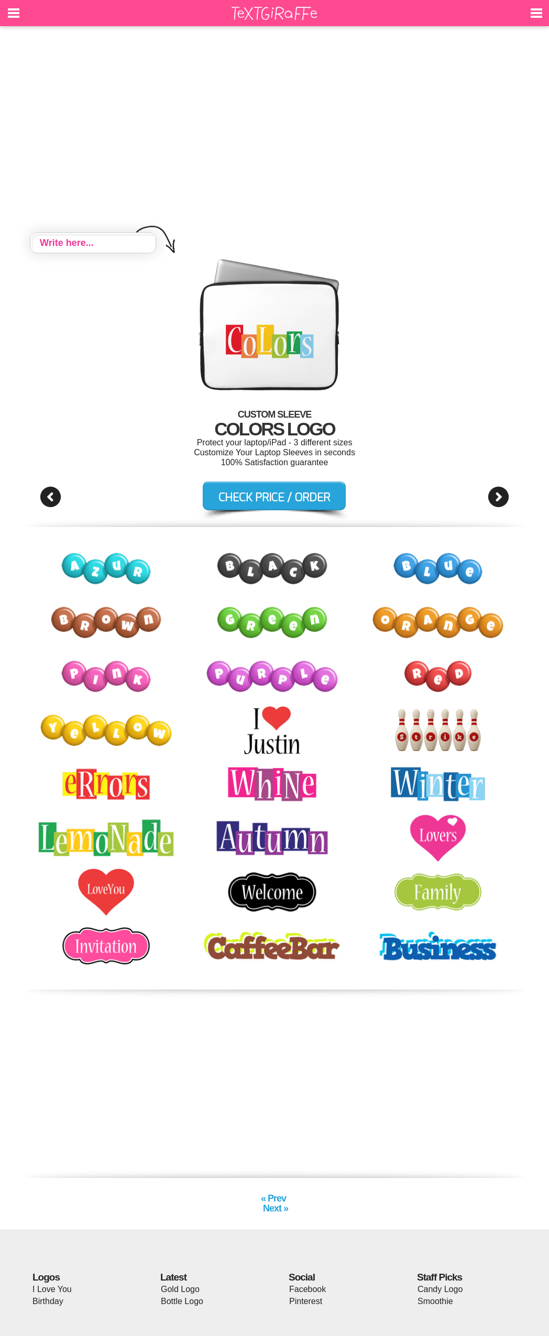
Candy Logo (440, 1289)
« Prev (274, 1198)
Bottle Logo (182, 1301)
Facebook (307, 1289)
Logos (46, 1277)
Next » (274, 1208)
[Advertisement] (274, 131)
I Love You (52, 1289)
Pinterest (305, 1301)
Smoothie (435, 1301)
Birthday (47, 1301)
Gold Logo (180, 1289)
